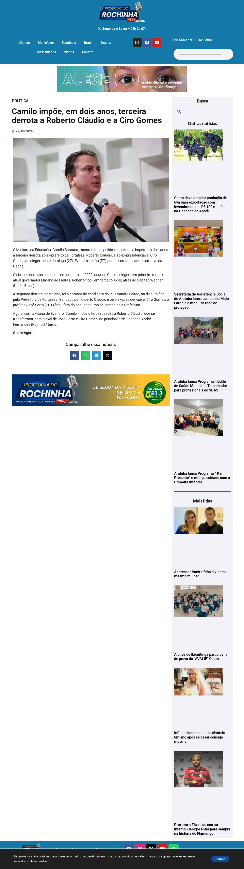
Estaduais (69, 43)
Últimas (24, 43)
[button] (74, 355)
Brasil (88, 43)
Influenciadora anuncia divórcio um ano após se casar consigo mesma (199, 737)
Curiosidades (46, 52)
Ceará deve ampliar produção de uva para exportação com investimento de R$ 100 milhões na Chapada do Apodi (200, 204)
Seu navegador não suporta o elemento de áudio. (203, 54)
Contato (87, 52)
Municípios (46, 43)
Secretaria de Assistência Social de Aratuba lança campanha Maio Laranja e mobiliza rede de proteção (201, 300)
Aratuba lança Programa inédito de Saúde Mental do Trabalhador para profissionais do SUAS (200, 385)
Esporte (106, 43)
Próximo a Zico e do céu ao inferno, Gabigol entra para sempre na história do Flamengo (202, 829)
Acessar (218, 859)
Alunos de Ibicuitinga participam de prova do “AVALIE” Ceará (200, 656)
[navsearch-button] (179, 112)
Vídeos (69, 52)
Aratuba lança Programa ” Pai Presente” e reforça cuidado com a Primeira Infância (202, 477)
